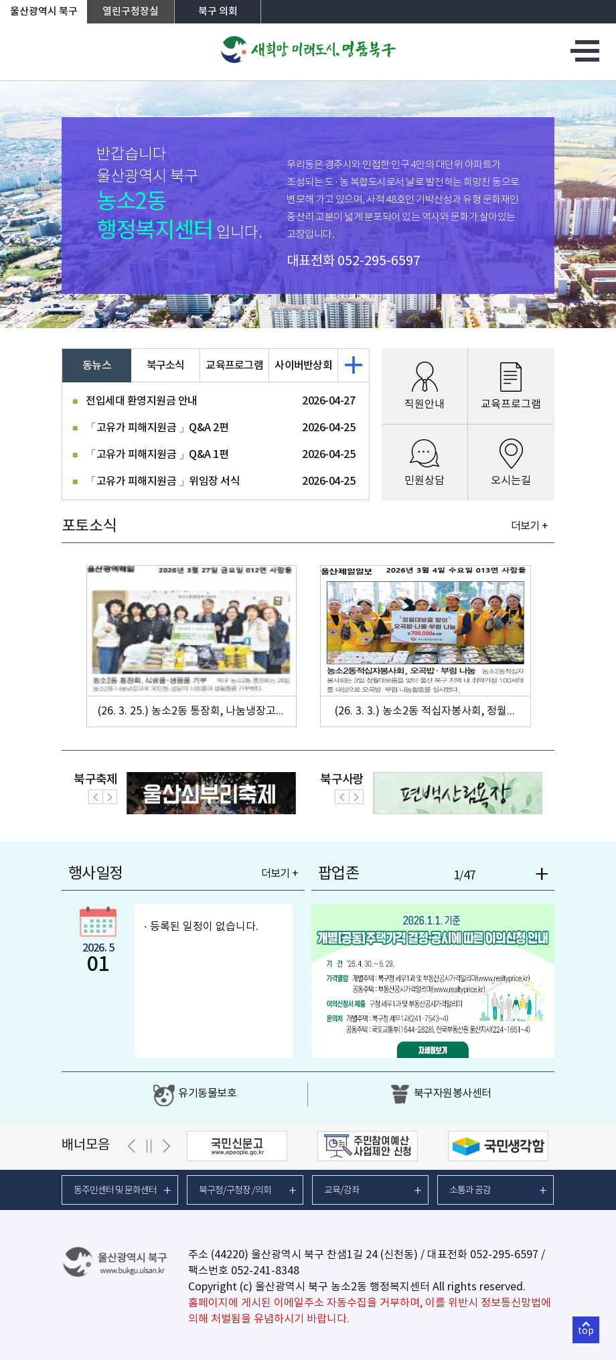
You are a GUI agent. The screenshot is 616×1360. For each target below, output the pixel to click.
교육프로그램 (234, 366)
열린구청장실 (130, 11)
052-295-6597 (378, 261)
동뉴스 (96, 366)
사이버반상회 (303, 366)
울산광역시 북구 (44, 11)
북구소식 (166, 366)
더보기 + (529, 526)
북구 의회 (218, 11)
